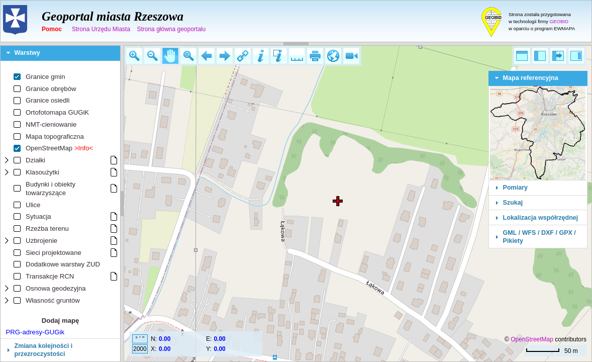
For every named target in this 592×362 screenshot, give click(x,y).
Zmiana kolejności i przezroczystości (44, 349)
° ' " (139, 338)
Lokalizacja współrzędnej (540, 217)
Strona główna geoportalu (171, 29)
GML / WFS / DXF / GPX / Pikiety (539, 236)
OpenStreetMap (532, 339)
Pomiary (515, 187)
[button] (134, 56)
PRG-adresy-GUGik (35, 332)
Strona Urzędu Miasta (101, 29)
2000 (140, 348)
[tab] (60, 53)
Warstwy (27, 52)
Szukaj (513, 202)
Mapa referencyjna (530, 77)
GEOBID (559, 21)
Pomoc (52, 29)
